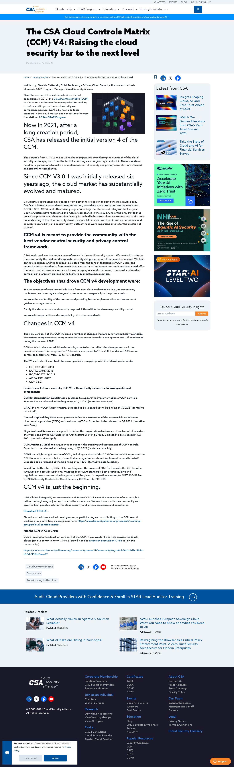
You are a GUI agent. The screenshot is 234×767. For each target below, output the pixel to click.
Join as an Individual (99, 695)
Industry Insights (40, 77)
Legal (172, 717)
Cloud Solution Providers (99, 685)
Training (131, 728)
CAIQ (130, 750)
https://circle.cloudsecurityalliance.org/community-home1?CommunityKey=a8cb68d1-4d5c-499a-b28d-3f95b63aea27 (84, 552)
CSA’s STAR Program (53, 117)
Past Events (134, 710)
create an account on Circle (105, 541)
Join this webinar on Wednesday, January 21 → (147, 17)
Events (173, 2)
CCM (130, 747)
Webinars (132, 707)
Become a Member (96, 688)
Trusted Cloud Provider (99, 739)
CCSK (130, 685)
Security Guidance (138, 743)
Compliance (34, 573)
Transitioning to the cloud (42, 580)
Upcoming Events (137, 703)
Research (91, 709)
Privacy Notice (177, 721)
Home (26, 77)
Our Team (176, 699)
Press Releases (178, 685)
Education (134, 717)
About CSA (176, 677)
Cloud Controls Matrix (40, 567)
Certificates (135, 677)
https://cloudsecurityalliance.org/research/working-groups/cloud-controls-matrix (82, 523)
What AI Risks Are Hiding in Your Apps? (74, 640)
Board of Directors (180, 703)
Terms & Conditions (180, 725)
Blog (184, 2)
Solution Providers (96, 681)
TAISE (130, 681)
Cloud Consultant (95, 732)
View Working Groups (98, 717)
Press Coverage (178, 688)
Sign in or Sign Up (201, 2)
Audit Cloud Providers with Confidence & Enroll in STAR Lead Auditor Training (109, 596)
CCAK (130, 688)
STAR (130, 754)
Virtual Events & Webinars (142, 725)
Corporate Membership (101, 677)
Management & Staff (181, 707)
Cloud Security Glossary (186, 731)
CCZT (130, 692)
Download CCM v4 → (37, 511)
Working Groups (94, 703)
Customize (30, 758)
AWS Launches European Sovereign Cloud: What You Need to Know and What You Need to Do (172, 623)
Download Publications (98, 714)
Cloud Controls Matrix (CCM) (71, 99)
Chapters (159, 2)
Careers (173, 710)
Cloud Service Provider (98, 735)
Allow (55, 758)
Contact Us (175, 681)
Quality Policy (177, 692)
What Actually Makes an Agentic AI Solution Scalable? (77, 621)
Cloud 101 (133, 732)
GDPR (130, 758)
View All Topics (94, 721)
